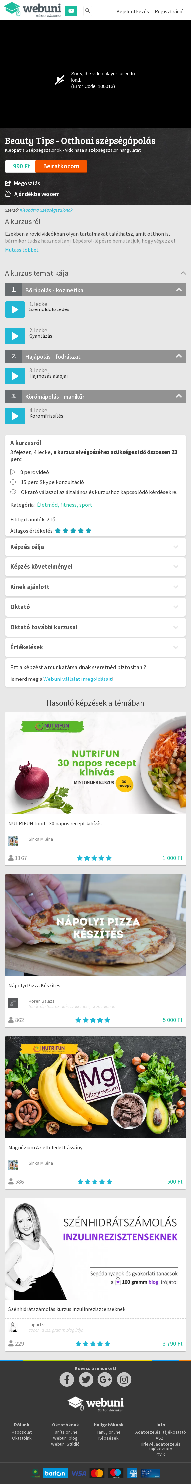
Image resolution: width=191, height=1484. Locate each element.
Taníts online (65, 1432)
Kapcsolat (22, 1432)
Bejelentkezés (132, 11)
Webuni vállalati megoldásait (77, 678)
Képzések (108, 1438)
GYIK (160, 1455)
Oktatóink (22, 1438)
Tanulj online (109, 1432)
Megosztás (22, 183)
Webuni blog (65, 1438)
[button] (22, 249)
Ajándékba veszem (32, 194)
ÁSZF (161, 1438)
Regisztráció (169, 11)
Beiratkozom (61, 166)
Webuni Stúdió (65, 1444)
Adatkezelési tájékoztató (160, 1432)
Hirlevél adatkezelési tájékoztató (161, 1446)
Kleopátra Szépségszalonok (46, 210)
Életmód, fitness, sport (64, 504)
